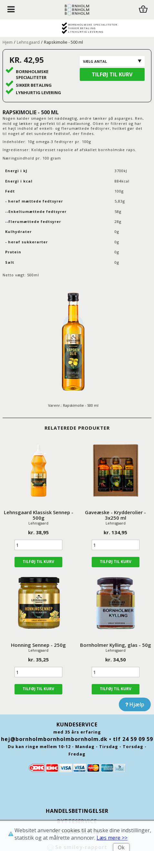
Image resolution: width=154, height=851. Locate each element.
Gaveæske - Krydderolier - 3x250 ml (115, 515)
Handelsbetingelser (77, 810)
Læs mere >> (112, 837)
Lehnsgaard (28, 42)
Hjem (8, 42)
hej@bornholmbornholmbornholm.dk (54, 739)
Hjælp (134, 704)
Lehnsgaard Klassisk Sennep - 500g (38, 515)
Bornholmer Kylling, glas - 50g (115, 645)
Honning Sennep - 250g (38, 645)
